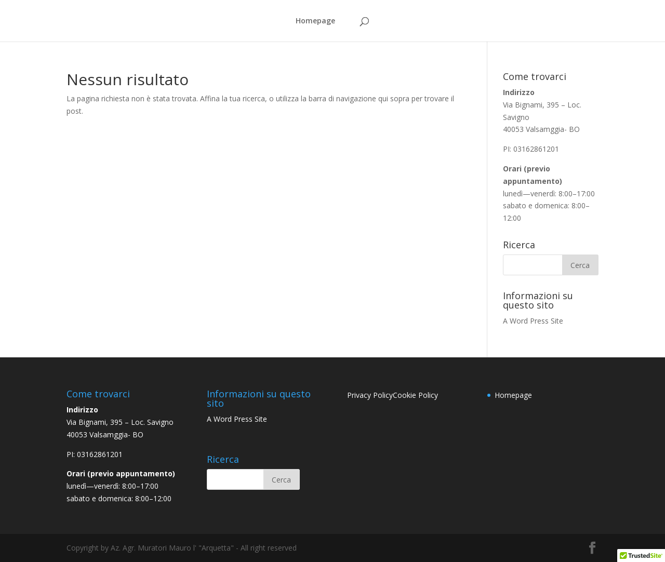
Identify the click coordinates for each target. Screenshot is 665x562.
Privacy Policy (370, 395)
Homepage (315, 21)
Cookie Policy (415, 395)
